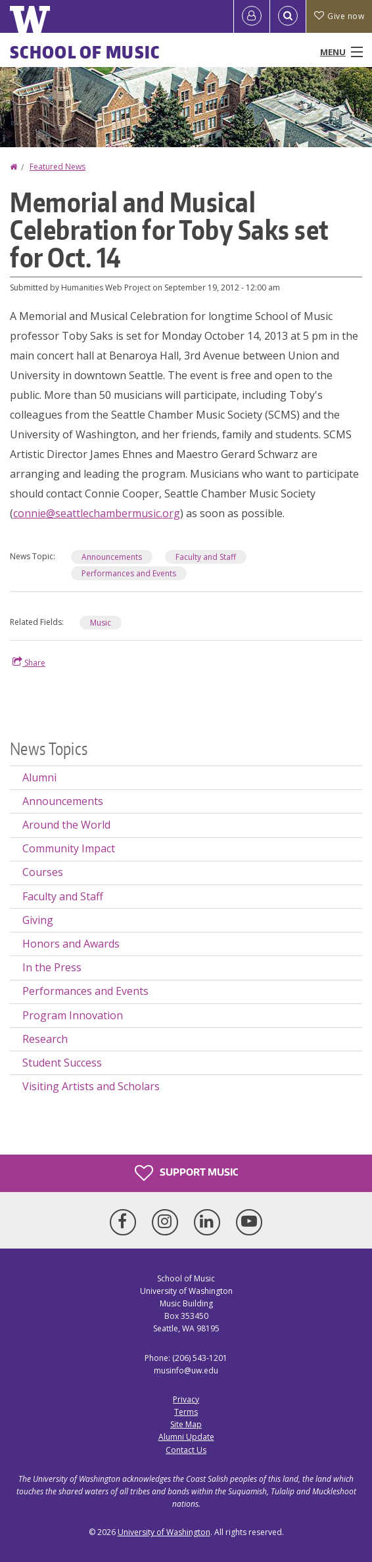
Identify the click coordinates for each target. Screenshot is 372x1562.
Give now (339, 16)
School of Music (85, 51)
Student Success (62, 1062)
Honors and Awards (71, 943)
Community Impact (68, 848)
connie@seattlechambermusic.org (96, 513)
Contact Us (186, 1450)
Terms (186, 1411)
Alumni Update (186, 1436)
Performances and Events (128, 573)
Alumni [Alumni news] (39, 777)
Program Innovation (72, 1015)
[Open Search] (288, 16)
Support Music (186, 1173)
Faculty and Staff (205, 557)
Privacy (186, 1399)
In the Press (51, 967)
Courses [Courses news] (42, 872)
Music (100, 622)
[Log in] (251, 16)
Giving (37, 920)
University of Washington (164, 1532)
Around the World (66, 824)
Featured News (57, 166)
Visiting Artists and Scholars (91, 1086)
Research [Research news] (45, 1039)
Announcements (111, 557)
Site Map (186, 1424)
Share (28, 662)
